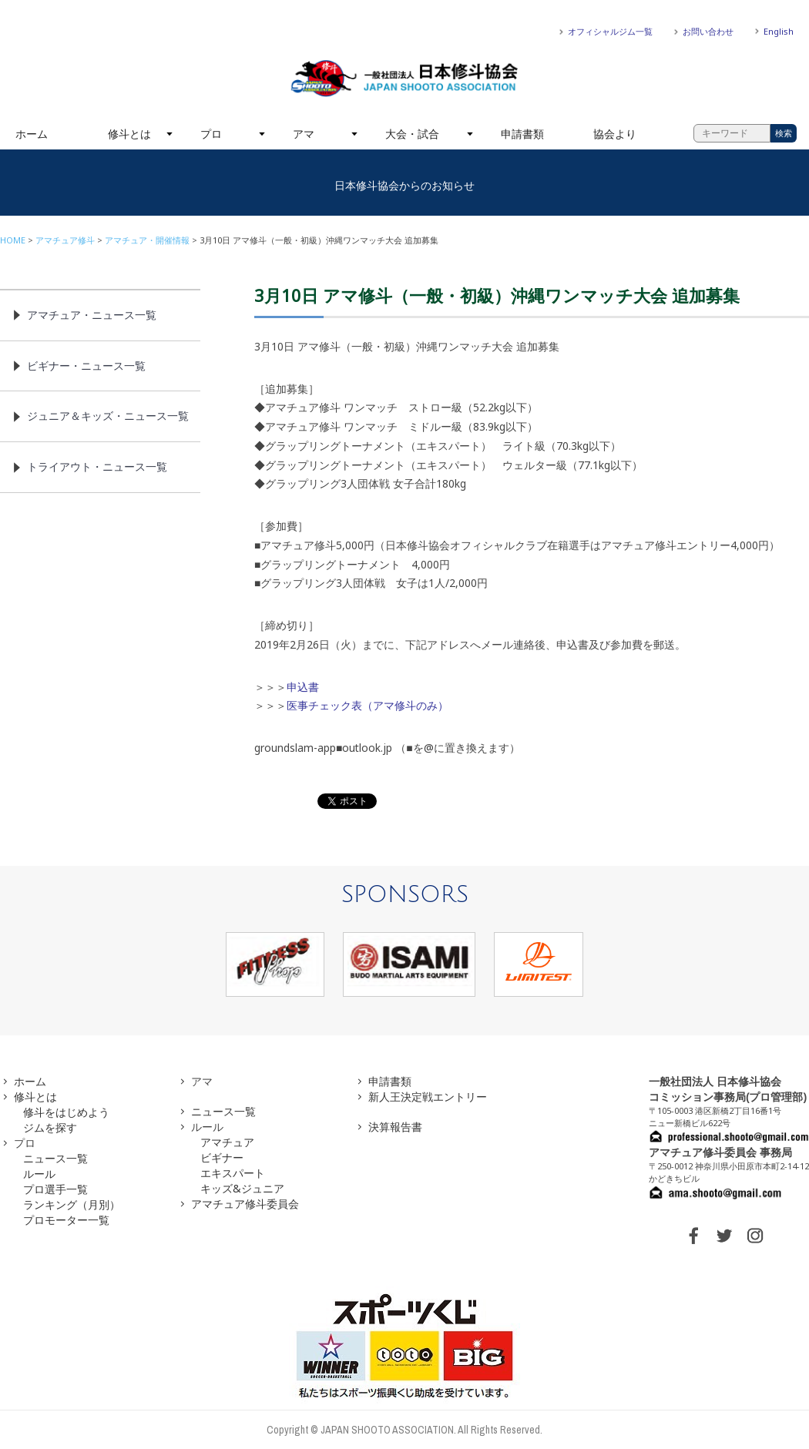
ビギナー (221, 1157)
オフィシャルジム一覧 (610, 31)
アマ (303, 133)
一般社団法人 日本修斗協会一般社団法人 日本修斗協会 (404, 79)
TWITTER (724, 1235)
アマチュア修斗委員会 (245, 1203)
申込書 (303, 686)
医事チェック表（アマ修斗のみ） (367, 705)
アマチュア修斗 (65, 240)
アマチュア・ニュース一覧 (91, 314)
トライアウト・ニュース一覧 (97, 466)
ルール (39, 1173)
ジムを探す (50, 1127)
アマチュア (227, 1142)
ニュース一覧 (55, 1158)
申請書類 (522, 133)
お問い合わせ (708, 31)
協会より (614, 133)
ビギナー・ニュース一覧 (86, 365)
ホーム (31, 133)
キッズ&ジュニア (242, 1188)
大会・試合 (412, 133)
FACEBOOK (693, 1235)
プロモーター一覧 (66, 1220)
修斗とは (129, 133)
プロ (211, 133)
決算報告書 (395, 1126)
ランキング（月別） (71, 1204)
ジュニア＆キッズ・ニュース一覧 (108, 415)
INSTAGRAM (755, 1235)
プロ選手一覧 (55, 1189)
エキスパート (232, 1173)
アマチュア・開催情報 (147, 240)
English (779, 31)
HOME (12, 240)
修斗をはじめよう (66, 1112)
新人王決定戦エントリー (427, 1096)
